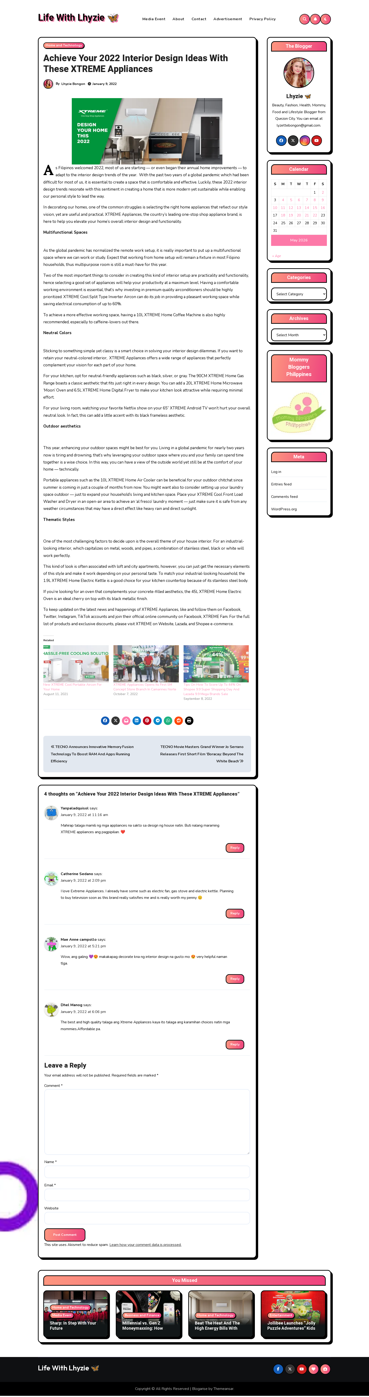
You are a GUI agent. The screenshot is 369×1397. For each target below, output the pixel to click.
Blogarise (200, 1390)
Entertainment (281, 1316)
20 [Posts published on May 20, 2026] (299, 216)
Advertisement (227, 19)
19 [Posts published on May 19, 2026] (291, 216)
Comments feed (284, 497)
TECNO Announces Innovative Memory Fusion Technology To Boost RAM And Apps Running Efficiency (92, 755)
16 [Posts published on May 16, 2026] (323, 209)
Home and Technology (64, 46)
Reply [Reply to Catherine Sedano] (235, 914)
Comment (53, 1086)
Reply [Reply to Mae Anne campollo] (235, 980)
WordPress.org (284, 510)
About (178, 19)
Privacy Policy (262, 19)
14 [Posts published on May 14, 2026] (307, 209)
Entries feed (281, 485)
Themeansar (223, 1390)
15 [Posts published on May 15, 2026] (315, 209)
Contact (199, 19)
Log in (276, 473)
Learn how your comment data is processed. (145, 1246)
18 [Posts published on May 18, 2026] (283, 216)
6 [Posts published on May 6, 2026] (299, 201)
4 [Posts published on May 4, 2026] (283, 201)
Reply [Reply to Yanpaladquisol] (235, 849)
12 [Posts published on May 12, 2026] (291, 209)
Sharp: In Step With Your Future (73, 1327)
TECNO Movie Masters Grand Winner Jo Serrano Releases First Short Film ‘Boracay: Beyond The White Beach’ (201, 755)
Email (50, 1186)
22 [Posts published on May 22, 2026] (315, 216)
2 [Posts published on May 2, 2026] (323, 193)
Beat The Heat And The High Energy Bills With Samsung (217, 1329)
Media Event (154, 19)
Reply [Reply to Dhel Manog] (235, 1045)
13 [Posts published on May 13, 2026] (299, 209)
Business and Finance (142, 1316)
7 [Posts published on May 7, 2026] (307, 201)
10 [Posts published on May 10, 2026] (275, 209)
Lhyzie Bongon (73, 85)
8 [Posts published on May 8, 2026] (315, 201)
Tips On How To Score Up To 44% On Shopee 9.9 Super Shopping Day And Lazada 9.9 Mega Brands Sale (212, 690)
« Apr (276, 257)
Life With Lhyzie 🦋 (78, 18)
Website (51, 1209)
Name (50, 1163)
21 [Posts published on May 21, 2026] (307, 216)
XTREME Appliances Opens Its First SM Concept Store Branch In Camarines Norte (144, 688)
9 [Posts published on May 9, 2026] (323, 201)
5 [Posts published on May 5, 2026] (291, 201)
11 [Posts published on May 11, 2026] (283, 209)
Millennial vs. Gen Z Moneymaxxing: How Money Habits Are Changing (142, 1332)
